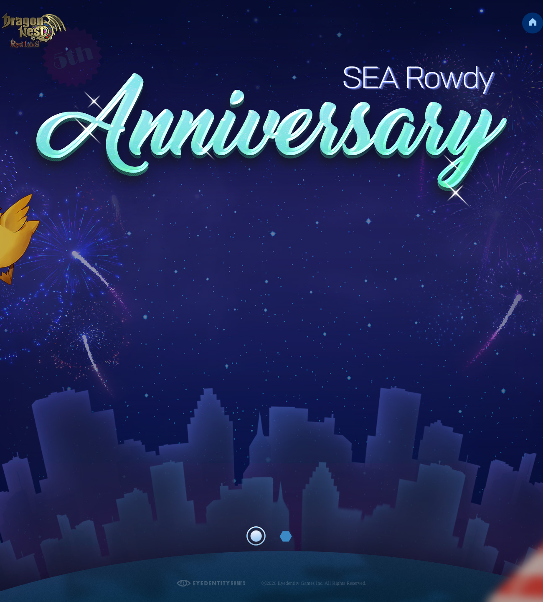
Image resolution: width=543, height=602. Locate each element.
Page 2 (286, 536)
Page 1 (256, 536)
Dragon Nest (34, 32)
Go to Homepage (532, 23)
